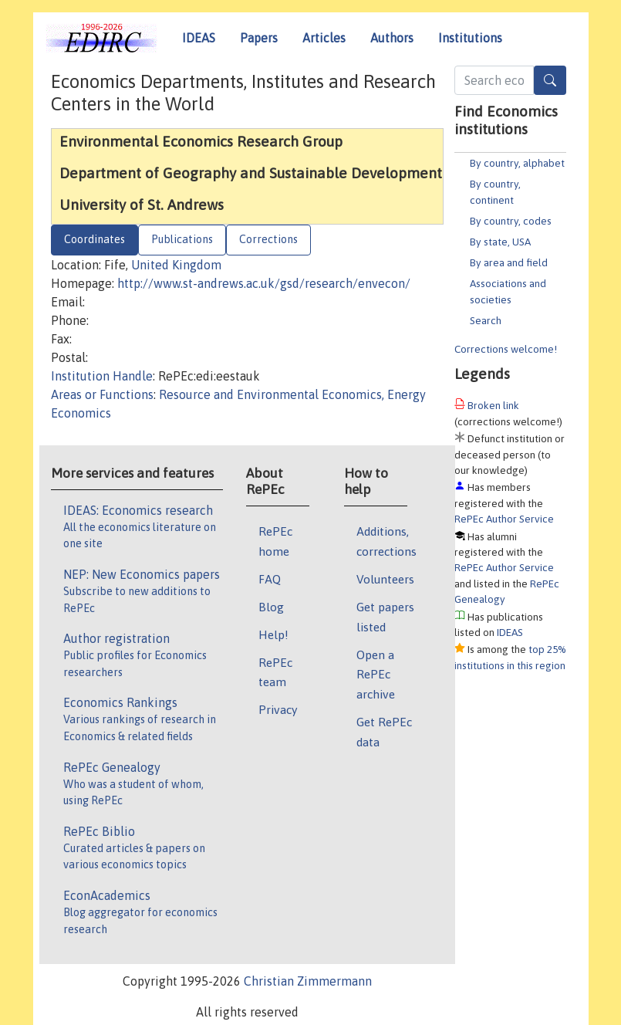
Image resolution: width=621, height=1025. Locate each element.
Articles (324, 38)
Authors (391, 38)
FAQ (269, 579)
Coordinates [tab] (94, 239)
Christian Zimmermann (308, 981)
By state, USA (500, 241)
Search (485, 320)
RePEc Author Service (504, 518)
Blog (271, 607)
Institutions (470, 38)
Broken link (493, 405)
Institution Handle (102, 376)
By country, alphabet (517, 163)
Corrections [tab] (268, 239)
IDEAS (198, 38)
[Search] (550, 80)
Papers (259, 38)
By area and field (509, 262)
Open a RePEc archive (375, 675)
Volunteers (385, 579)
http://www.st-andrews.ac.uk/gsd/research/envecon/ (263, 283)
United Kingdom (176, 265)
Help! (273, 634)
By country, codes (511, 221)
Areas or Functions (102, 394)
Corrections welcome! (505, 349)
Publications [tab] (182, 239)
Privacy (277, 709)
